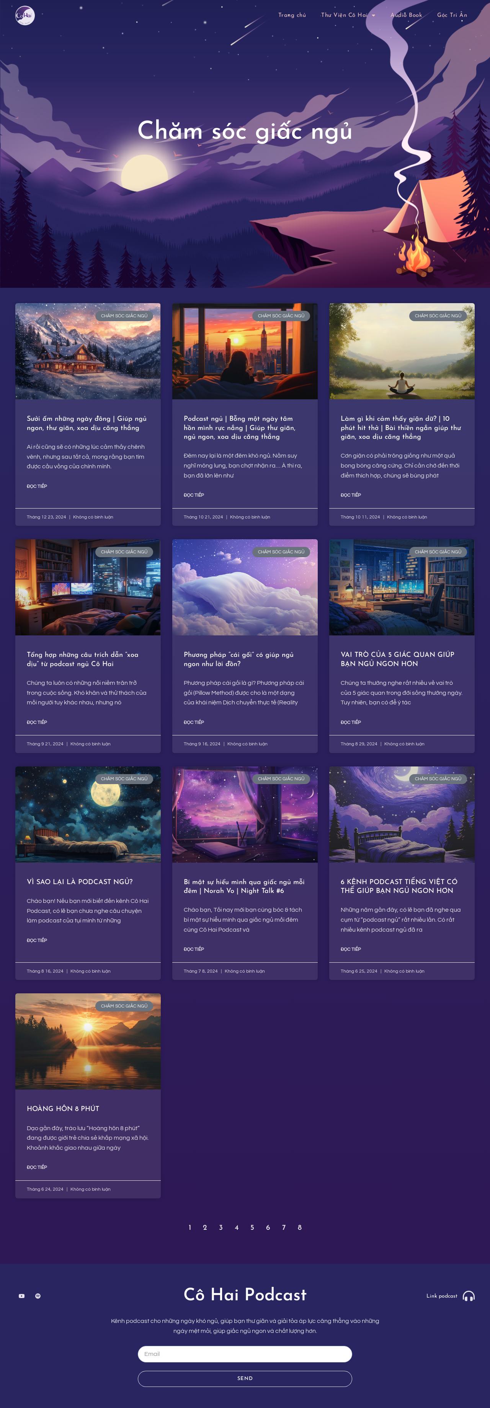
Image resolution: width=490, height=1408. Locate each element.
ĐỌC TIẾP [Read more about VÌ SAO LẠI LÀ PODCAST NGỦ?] (37, 940)
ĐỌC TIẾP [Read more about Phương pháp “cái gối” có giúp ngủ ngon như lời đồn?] (194, 722)
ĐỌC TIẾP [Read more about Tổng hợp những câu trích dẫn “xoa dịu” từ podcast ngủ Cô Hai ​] (37, 722)
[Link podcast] (469, 1296)
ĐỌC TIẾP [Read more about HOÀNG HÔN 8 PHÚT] (37, 1167)
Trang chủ (292, 15)
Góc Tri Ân (452, 15)
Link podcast (441, 1296)
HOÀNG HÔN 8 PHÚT (64, 1109)
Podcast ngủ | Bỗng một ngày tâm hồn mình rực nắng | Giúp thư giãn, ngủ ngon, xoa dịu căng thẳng (240, 428)
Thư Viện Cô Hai (348, 15)
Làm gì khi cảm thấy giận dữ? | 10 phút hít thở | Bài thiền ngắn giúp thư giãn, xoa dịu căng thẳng (401, 428)
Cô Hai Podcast (245, 1296)
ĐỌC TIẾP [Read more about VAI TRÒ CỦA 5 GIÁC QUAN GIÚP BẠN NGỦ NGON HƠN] (351, 722)
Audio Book (406, 15)
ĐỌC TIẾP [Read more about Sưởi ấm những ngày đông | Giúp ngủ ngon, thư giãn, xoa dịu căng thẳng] (37, 486)
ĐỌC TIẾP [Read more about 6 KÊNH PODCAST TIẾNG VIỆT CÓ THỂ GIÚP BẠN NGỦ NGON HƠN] (351, 949)
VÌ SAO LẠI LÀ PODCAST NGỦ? (79, 882)
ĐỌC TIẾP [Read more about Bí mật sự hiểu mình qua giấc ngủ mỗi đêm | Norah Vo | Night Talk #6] (194, 949)
